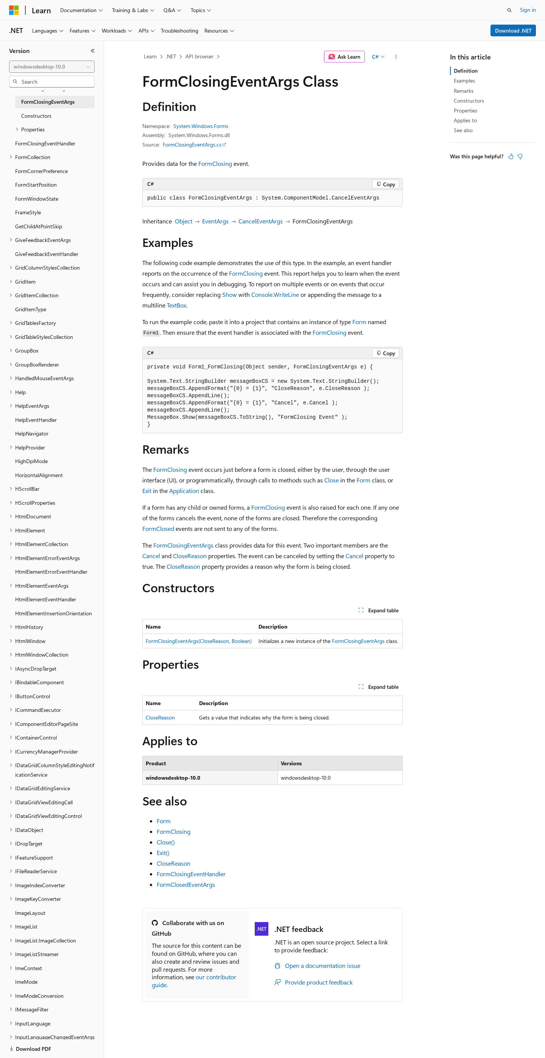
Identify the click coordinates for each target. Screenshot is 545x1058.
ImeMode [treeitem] (26, 981)
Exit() (163, 853)
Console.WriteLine (275, 294)
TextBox (176, 305)
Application (184, 491)
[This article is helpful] (510, 156)
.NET (171, 56)
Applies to (465, 120)
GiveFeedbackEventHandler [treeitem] (46, 253)
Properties (465, 110)
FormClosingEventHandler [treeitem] (45, 143)
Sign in (528, 9)
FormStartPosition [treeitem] (36, 184)
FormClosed (158, 528)
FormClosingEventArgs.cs (192, 144)
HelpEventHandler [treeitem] (36, 419)
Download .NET (513, 30)
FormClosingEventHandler (191, 874)
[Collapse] (93, 51)
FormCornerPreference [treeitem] (41, 171)
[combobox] (52, 67)
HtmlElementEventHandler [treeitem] (45, 599)
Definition (466, 70)
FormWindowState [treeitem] (36, 198)
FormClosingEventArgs (183, 545)
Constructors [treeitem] (36, 115)
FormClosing (215, 163)
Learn (150, 56)
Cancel (151, 556)
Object (183, 221)
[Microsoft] (14, 10)
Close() (166, 842)
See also (463, 130)
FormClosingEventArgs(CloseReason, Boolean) (199, 640)
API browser (199, 56)
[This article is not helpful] (520, 156)
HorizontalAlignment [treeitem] (39, 475)
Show (229, 294)
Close (331, 480)
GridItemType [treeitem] (30, 309)
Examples (464, 80)
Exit (146, 491)
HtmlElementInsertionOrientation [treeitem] (53, 613)
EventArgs (215, 221)
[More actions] (396, 57)
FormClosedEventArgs (186, 884)
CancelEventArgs (260, 221)
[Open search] (509, 10)
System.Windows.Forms (200, 126)
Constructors (469, 100)
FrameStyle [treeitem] (28, 212)
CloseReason (190, 556)
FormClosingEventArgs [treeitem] (48, 101)
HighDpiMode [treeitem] (31, 461)
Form (359, 322)
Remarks (463, 90)
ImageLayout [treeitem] (30, 912)
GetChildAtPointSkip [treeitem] (38, 226)
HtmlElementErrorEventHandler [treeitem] (51, 571)
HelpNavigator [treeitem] (31, 433)
